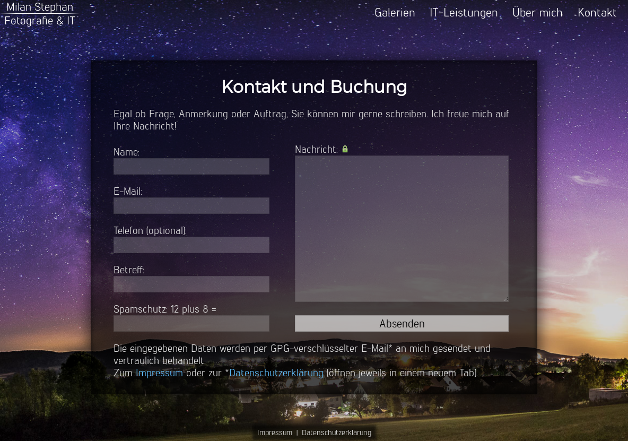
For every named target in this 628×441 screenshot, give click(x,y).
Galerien (394, 12)
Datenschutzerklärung (276, 373)
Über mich (537, 12)
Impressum (159, 373)
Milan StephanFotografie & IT (40, 13)
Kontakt (597, 12)
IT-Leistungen (464, 12)
